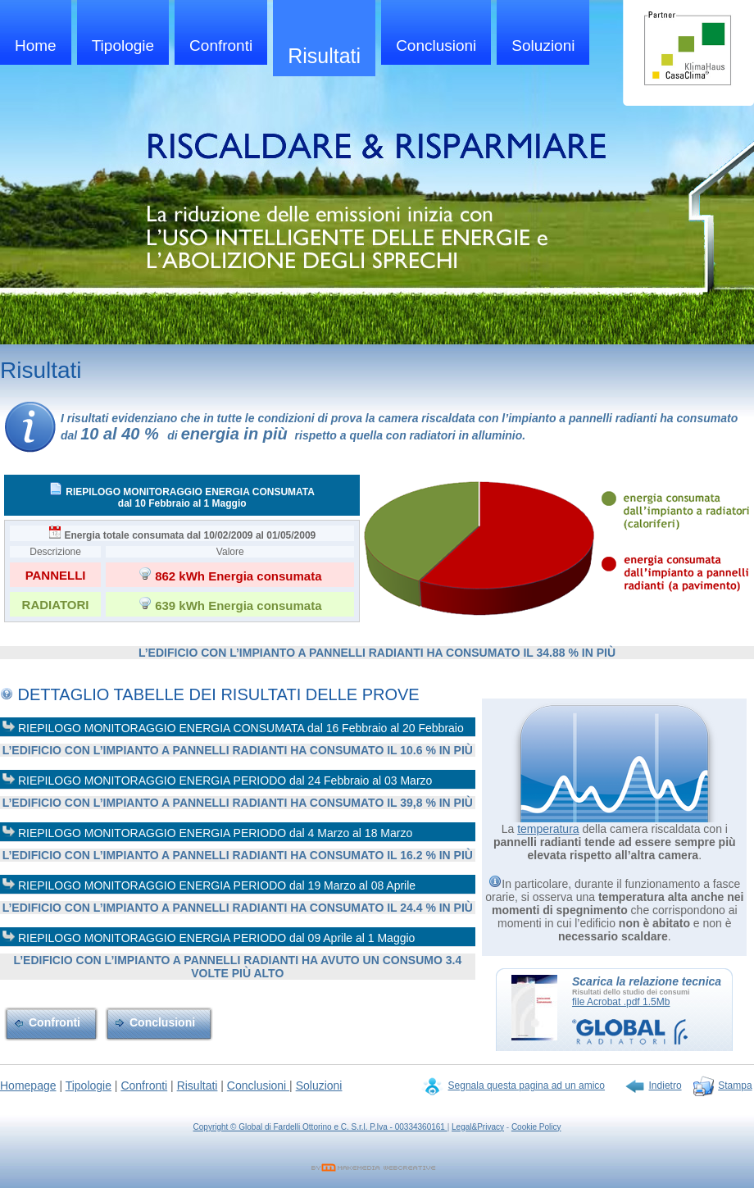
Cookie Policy (536, 1126)
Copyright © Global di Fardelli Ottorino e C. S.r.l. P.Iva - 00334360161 (320, 1126)
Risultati (324, 55)
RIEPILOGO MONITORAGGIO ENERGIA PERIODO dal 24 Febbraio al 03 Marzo (217, 779)
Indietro (665, 1085)
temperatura (548, 828)
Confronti (220, 45)
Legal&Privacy (478, 1126)
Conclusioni (436, 45)
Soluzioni (543, 45)
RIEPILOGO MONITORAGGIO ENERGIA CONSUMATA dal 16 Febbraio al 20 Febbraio (233, 727)
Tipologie (123, 45)
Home (36, 45)
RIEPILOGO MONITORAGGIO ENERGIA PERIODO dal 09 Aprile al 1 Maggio (208, 936)
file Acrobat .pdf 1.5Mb (621, 1002)
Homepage (28, 1085)
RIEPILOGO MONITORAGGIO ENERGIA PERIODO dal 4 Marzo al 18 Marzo (207, 832)
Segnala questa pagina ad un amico (526, 1085)
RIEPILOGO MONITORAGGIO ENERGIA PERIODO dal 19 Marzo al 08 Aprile (209, 884)
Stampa (735, 1085)
